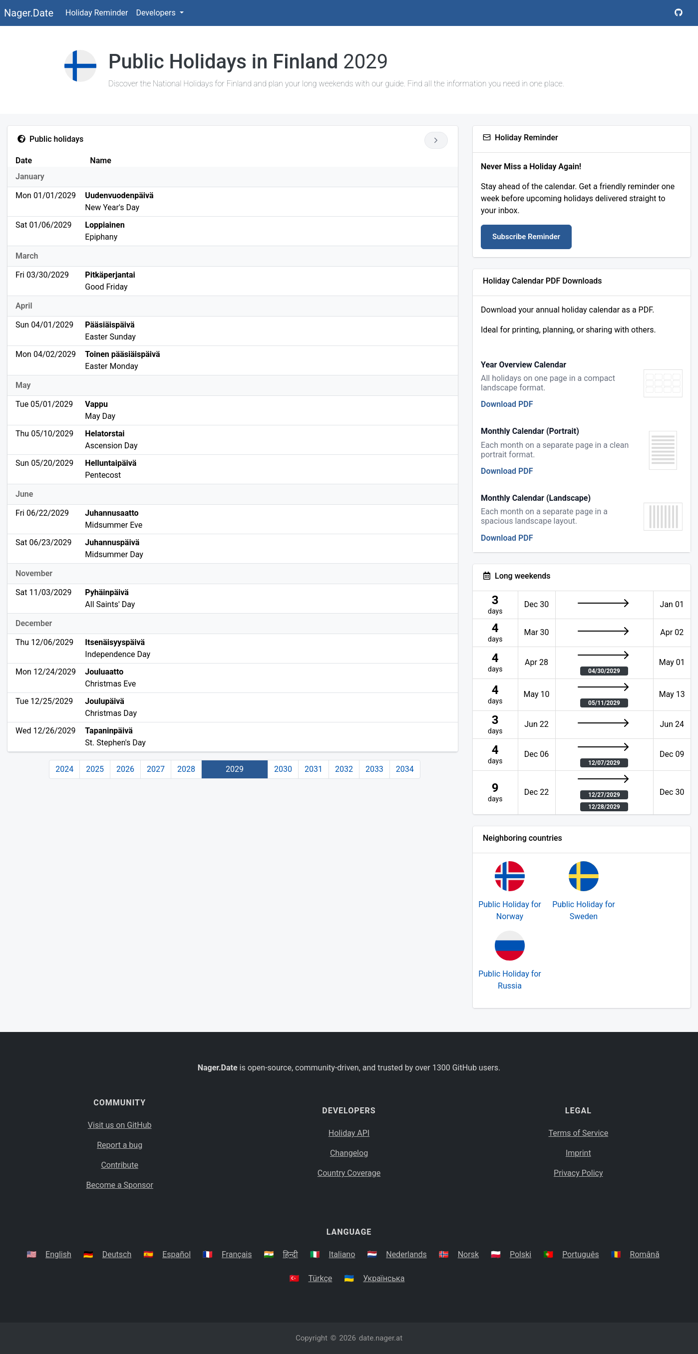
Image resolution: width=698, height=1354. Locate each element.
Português (580, 1254)
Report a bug (119, 1145)
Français (237, 1254)
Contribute (119, 1165)
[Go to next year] (436, 140)
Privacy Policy (578, 1173)
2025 (95, 769)
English (58, 1254)
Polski (520, 1254)
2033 (374, 769)
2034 (405, 769)
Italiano (342, 1254)
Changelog (349, 1153)
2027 (156, 769)
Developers (156, 12)
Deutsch (116, 1254)
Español (176, 1254)
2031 (314, 769)
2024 (64, 769)
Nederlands (406, 1254)
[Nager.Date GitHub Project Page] (679, 13)
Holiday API (349, 1133)
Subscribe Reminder (526, 236)
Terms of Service (579, 1133)
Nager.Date (28, 13)
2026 (125, 769)
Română (645, 1254)
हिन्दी (290, 1254)
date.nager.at (380, 1338)
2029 (235, 769)
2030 (283, 769)
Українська (383, 1278)
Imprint (578, 1153)
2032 (344, 769)
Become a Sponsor (119, 1185)
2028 (186, 769)
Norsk (468, 1254)
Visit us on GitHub (120, 1125)
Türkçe (320, 1278)
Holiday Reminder (96, 12)
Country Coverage (349, 1173)
